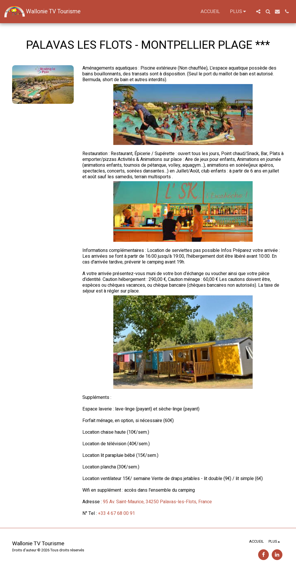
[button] (258, 11)
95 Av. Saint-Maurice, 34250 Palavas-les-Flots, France (157, 501)
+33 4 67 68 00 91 (116, 513)
